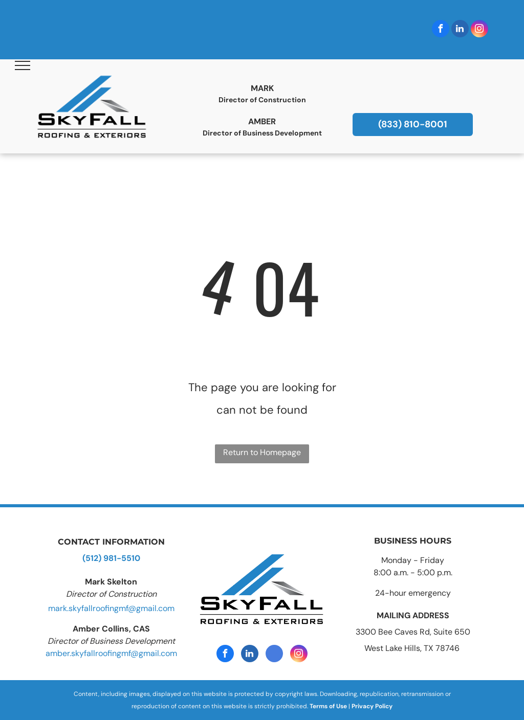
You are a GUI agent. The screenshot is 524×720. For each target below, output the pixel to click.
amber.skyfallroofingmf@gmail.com (111, 653)
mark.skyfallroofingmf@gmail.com (111, 608)
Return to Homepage (262, 452)
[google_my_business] (274, 655)
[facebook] (440, 30)
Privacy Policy (372, 706)
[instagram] (479, 30)
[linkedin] (460, 30)
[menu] (22, 65)
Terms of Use (328, 706)
